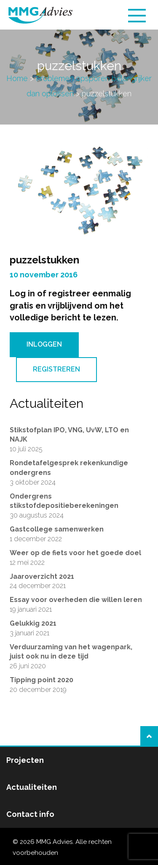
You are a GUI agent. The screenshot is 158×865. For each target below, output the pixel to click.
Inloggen (44, 344)
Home (17, 78)
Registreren (56, 369)
